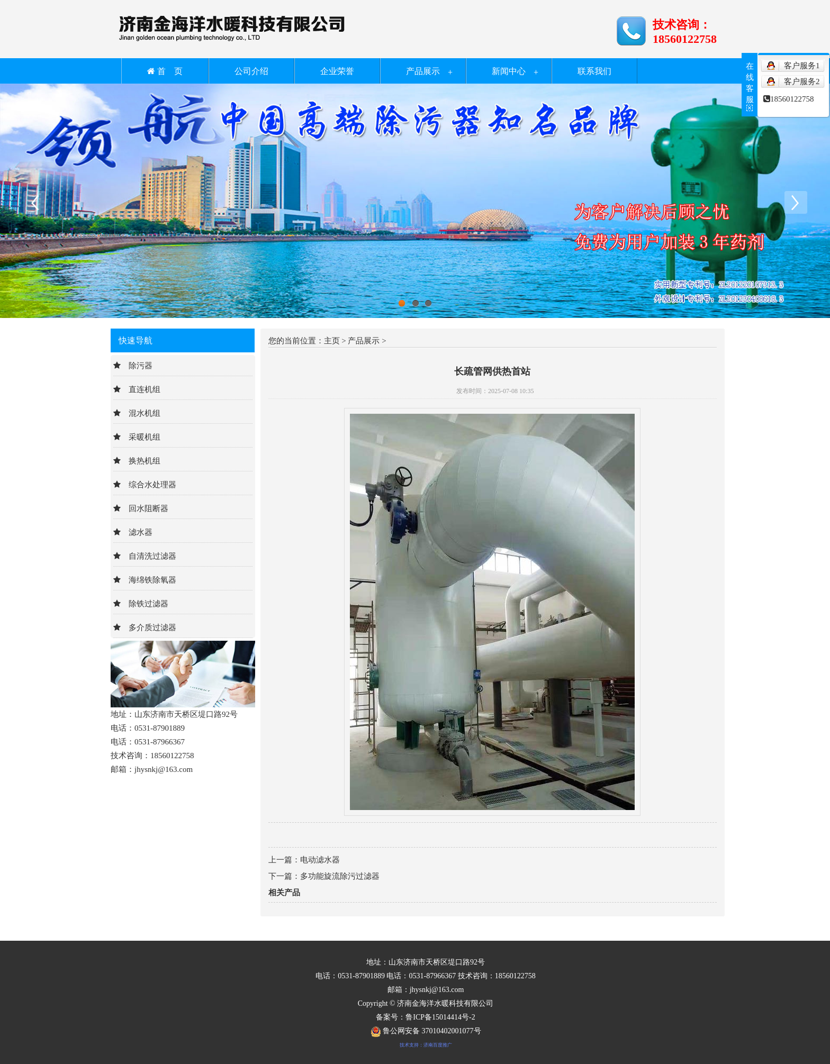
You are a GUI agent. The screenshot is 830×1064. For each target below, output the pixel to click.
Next (795, 202)
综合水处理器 (152, 484)
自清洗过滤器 (152, 556)
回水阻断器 (148, 508)
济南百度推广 (437, 1045)
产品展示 (423, 71)
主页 (332, 341)
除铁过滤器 (148, 603)
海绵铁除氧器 (152, 580)
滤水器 (140, 532)
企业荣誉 (337, 71)
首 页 (165, 71)
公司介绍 (251, 71)
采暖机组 (144, 437)
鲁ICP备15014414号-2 (440, 1017)
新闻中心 (509, 71)
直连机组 (144, 389)
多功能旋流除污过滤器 (340, 876)
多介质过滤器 (152, 627)
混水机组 (144, 413)
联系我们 (594, 71)
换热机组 (144, 461)
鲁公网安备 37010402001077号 (426, 1031)
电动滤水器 (320, 860)
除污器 (140, 365)
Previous (34, 202)
